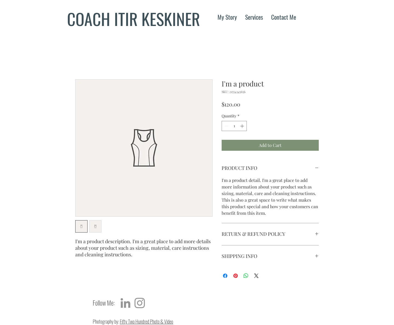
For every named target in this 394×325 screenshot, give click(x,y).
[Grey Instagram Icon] (140, 303)
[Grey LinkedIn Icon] (125, 303)
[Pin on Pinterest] (235, 275)
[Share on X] (256, 275)
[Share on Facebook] (225, 275)
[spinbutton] (234, 126)
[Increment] (242, 126)
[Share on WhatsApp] (246, 275)
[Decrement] (225, 126)
